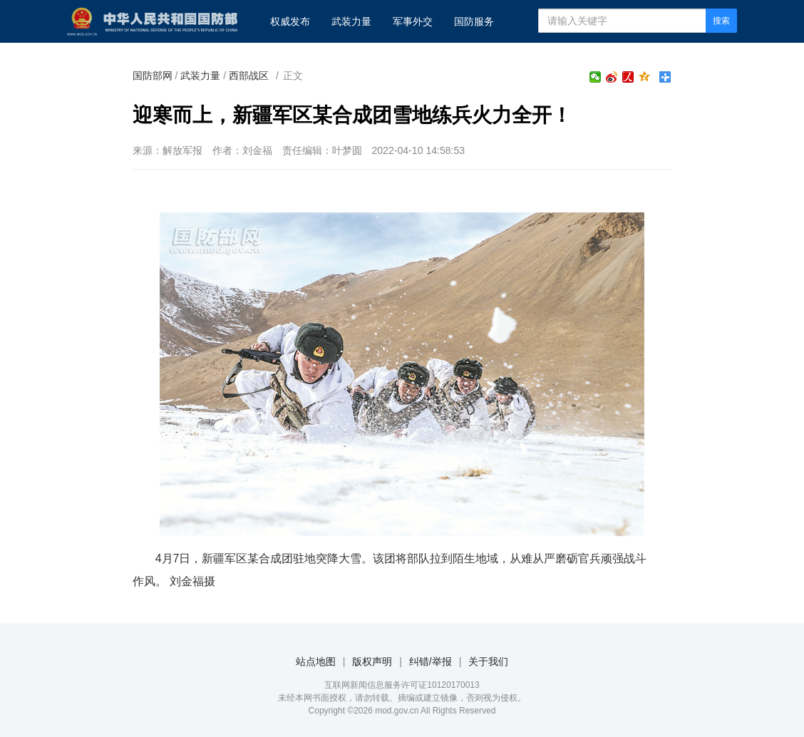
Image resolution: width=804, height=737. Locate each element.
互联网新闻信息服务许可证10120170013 (401, 685)
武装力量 (351, 21)
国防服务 (474, 21)
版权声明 (372, 661)
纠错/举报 (430, 661)
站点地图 (316, 661)
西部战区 (249, 75)
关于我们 (488, 661)
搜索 (721, 21)
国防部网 (152, 75)
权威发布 (290, 21)
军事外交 (413, 21)
